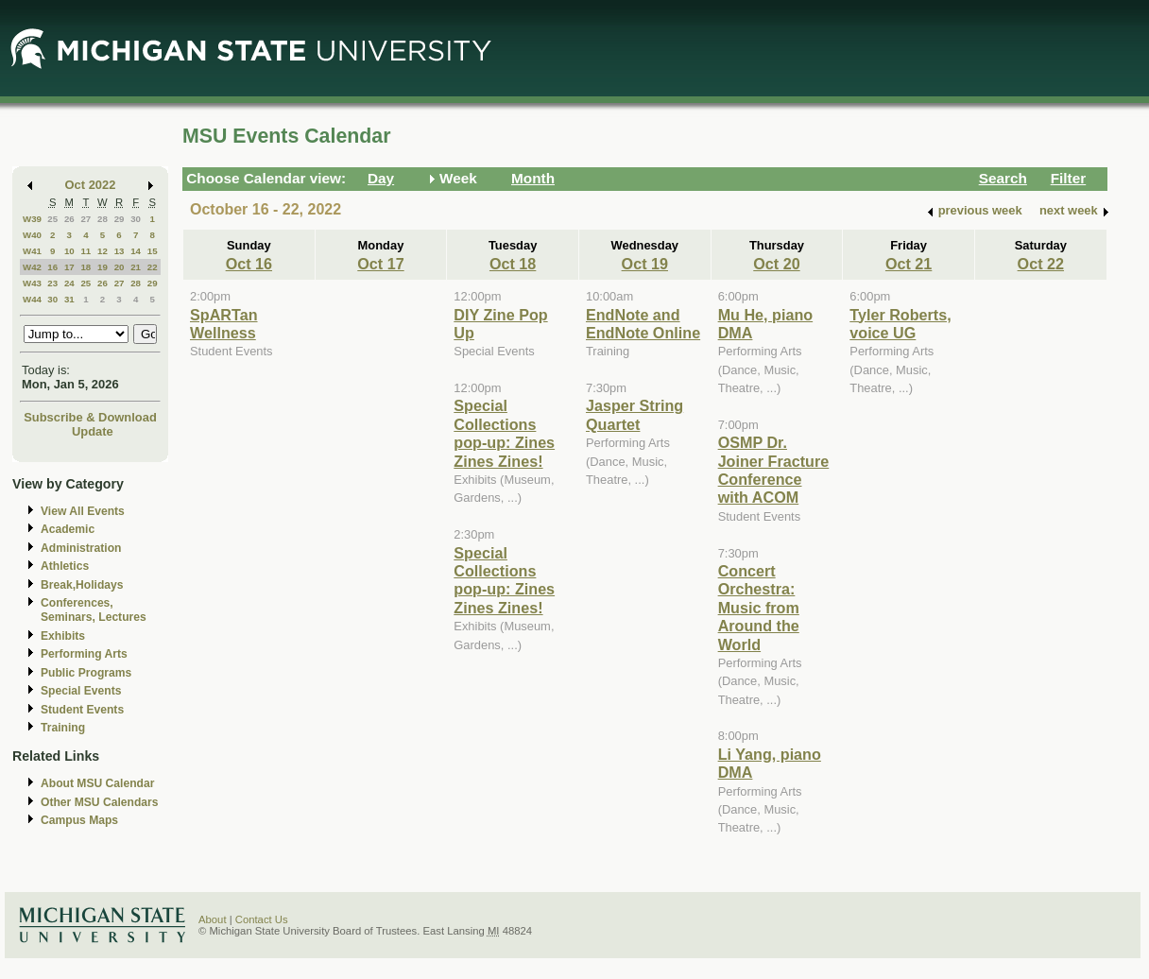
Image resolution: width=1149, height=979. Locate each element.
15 (152, 251)
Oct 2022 (90, 185)
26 (69, 219)
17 (69, 267)
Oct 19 (645, 263)
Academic (67, 529)
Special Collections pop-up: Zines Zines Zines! (504, 433)
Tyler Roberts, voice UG (900, 323)
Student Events (82, 709)
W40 (32, 235)
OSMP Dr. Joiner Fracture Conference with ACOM (774, 470)
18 (85, 267)
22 (152, 267)
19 (102, 267)
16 (52, 267)
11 (85, 251)
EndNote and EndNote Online (643, 323)
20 (119, 267)
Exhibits (63, 636)
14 (135, 251)
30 (135, 219)
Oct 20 (776, 263)
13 (119, 251)
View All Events (83, 511)
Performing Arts (84, 654)
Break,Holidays (82, 585)
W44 (32, 299)
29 (119, 219)
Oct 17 (380, 263)
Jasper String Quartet (634, 414)
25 (52, 219)
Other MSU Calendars (100, 802)
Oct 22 (1041, 263)
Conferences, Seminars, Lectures (93, 610)
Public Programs (86, 672)
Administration (81, 548)
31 (69, 299)
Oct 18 (512, 263)
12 (102, 251)
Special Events (81, 690)
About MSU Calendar (97, 783)
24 (69, 283)
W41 (32, 251)
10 (69, 251)
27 (85, 219)
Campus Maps (79, 820)
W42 (32, 267)
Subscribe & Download (90, 417)
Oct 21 (908, 263)
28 (102, 219)
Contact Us (261, 919)
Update (92, 431)
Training (63, 727)
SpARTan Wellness (224, 323)
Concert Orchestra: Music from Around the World (758, 607)
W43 (32, 283)
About (212, 919)
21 (135, 267)
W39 (32, 219)
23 (52, 283)
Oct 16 (249, 263)
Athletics (65, 566)
